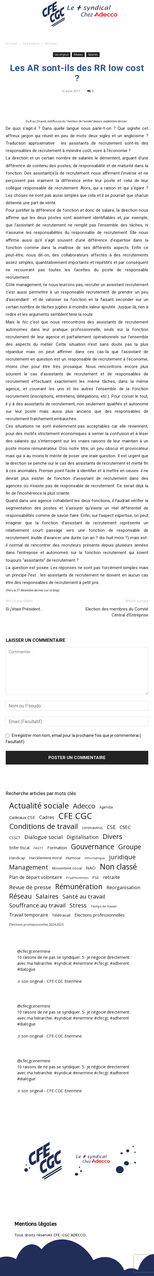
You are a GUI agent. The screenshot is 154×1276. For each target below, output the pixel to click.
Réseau (51, 43)
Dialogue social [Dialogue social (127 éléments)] (43, 837)
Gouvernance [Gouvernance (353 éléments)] (92, 847)
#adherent (119, 963)
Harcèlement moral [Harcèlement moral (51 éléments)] (45, 857)
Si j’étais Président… (24, 609)
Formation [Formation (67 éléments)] (57, 847)
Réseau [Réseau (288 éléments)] (20, 896)
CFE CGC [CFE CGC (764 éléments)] (75, 816)
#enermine (83, 963)
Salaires (93, 54)
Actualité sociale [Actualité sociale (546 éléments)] (39, 805)
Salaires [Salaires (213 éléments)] (47, 896)
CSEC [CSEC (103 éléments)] (125, 827)
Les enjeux (31, 43)
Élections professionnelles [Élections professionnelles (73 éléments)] (99, 915)
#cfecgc (101, 963)
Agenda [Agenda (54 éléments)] (106, 807)
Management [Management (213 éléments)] (28, 867)
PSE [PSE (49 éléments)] (95, 877)
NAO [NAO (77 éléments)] (91, 868)
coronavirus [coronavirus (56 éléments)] (92, 827)
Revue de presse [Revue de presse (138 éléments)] (30, 887)
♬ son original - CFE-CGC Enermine (49, 981)
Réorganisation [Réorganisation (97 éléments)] (123, 887)
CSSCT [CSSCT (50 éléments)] (14, 837)
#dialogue (26, 969)
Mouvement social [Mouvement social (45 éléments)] (67, 868)
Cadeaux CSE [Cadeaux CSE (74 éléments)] (22, 817)
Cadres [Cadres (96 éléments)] (46, 817)
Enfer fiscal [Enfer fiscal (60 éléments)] (19, 847)
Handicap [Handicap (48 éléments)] (17, 858)
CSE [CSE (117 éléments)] (111, 827)
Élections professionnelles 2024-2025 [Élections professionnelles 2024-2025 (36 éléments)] (36, 925)
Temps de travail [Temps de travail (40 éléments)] (104, 906)
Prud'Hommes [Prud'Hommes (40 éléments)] (77, 877)
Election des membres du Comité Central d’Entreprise (117, 612)
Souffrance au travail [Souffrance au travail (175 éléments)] (37, 905)
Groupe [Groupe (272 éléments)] (129, 847)
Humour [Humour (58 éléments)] (73, 857)
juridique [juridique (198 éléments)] (122, 857)
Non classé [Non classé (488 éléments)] (118, 867)
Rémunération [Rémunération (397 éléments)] (78, 886)
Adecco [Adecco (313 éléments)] (84, 806)
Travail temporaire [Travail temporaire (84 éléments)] (28, 915)
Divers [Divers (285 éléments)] (112, 837)
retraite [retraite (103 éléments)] (111, 877)
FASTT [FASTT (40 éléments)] (38, 848)
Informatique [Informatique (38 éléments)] (95, 858)
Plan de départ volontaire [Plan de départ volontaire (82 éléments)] (35, 877)
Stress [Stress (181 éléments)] (78, 905)
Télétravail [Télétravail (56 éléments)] (61, 915)
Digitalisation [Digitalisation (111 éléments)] (83, 837)
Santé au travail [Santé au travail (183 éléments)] (83, 896)
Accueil (11, 43)
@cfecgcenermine (33, 951)
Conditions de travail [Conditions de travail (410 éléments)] (43, 826)
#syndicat (63, 963)
